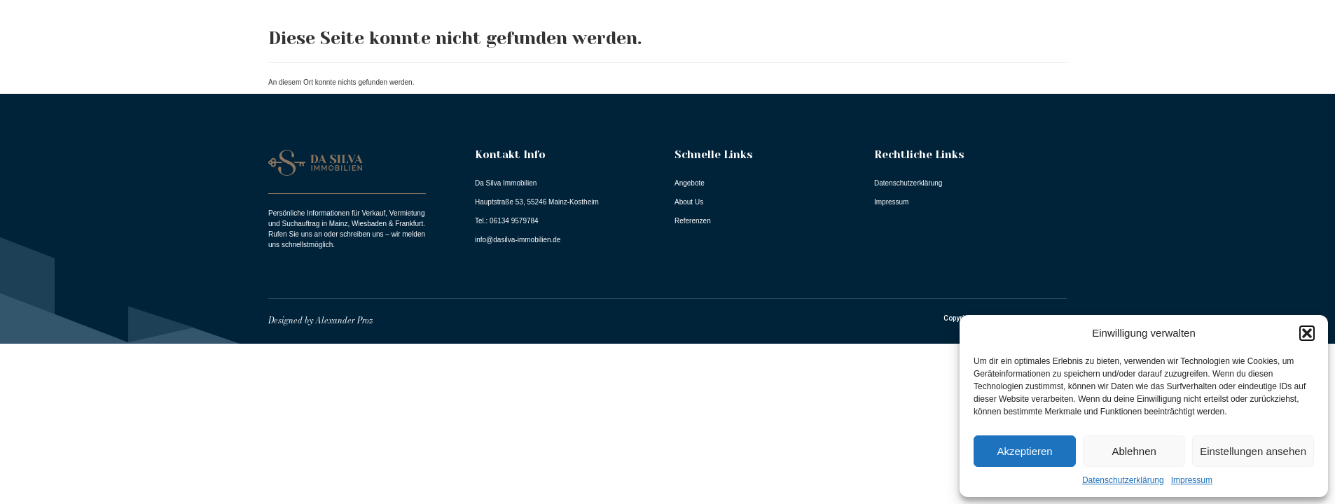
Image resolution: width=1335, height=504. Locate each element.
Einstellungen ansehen (1253, 451)
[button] (1307, 333)
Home (924, 51)
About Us (1067, 51)
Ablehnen (1134, 451)
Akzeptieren (1024, 451)
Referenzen (1146, 51)
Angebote (991, 51)
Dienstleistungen (1253, 51)
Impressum (1191, 480)
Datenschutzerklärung (1123, 480)
